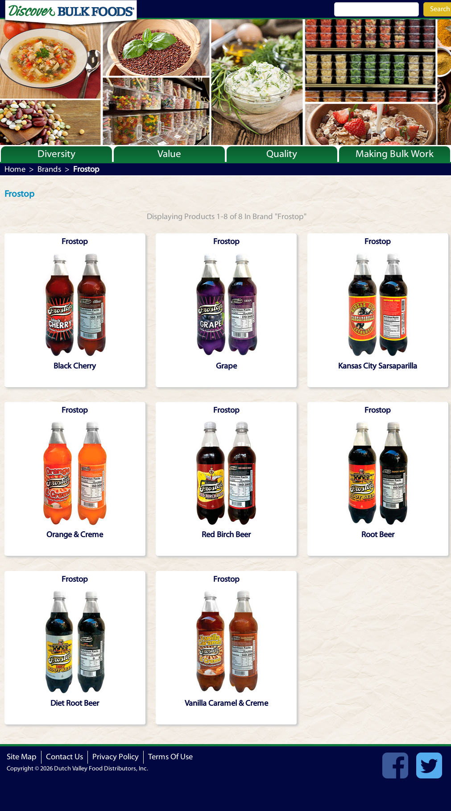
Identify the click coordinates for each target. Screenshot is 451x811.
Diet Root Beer (74, 703)
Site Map (22, 756)
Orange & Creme (74, 534)
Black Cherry (75, 366)
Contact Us (64, 756)
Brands (49, 169)
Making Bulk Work (395, 154)
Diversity (56, 154)
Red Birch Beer (226, 534)
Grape (226, 366)
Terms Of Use (170, 756)
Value (169, 154)
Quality (281, 154)
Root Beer (377, 534)
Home (14, 169)
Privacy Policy (115, 756)
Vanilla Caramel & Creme (226, 703)
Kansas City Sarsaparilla (377, 366)
